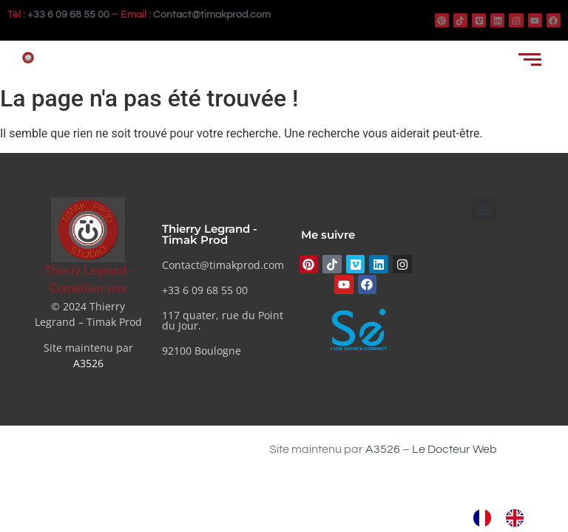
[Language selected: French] (505, 518)
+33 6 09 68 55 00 (68, 15)
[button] (485, 209)
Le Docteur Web (454, 449)
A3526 (88, 363)
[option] (518, 518)
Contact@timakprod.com (212, 15)
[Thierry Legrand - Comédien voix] (88, 229)
